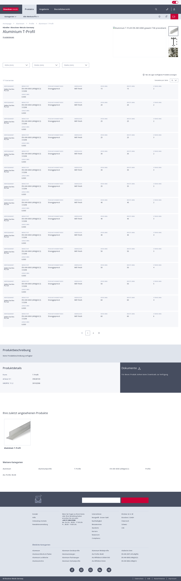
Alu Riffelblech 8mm (99, 561)
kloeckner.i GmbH (128, 518)
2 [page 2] (93, 333)
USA (123, 528)
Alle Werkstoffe (31, 16)
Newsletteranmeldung (40, 524)
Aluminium (20, 23)
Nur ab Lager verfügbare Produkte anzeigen (159, 74)
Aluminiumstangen (68, 554)
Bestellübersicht (62, 9)
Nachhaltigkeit (97, 521)
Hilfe (34, 518)
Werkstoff (25, 86)
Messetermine (97, 524)
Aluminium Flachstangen (70, 558)
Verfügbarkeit (9, 86)
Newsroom (96, 535)
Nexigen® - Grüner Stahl (100, 518)
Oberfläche (78, 86)
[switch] (175, 2)
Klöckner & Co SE (127, 514)
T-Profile (77, 469)
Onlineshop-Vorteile (39, 521)
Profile (31, 23)
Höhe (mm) (104, 86)
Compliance (96, 538)
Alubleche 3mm (127, 551)
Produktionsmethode (55, 86)
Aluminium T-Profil (46, 23)
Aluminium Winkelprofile (100, 551)
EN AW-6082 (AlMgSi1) (129, 561)
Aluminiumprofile (45, 469)
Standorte (95, 528)
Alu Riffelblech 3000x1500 (101, 558)
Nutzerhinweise (159, 579)
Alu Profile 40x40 (9, 475)
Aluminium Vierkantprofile (71, 561)
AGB (148, 579)
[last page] (99, 333)
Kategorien (11, 16)
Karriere (95, 531)
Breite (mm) (131, 86)
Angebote (44, 9)
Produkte (29, 9)
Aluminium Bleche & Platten (41, 554)
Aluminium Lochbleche (40, 558)
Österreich (125, 521)
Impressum (172, 579)
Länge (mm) (25, 94)
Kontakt (35, 514)
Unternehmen (96, 514)
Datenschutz (139, 579)
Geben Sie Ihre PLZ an (9, 90)
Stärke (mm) (157, 86)
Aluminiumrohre (38, 561)
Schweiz (124, 524)
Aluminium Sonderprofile (71, 551)
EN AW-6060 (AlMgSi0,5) (119, 469)
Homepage (7, 23)
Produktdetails (8, 37)
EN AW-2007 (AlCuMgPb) (130, 554)
